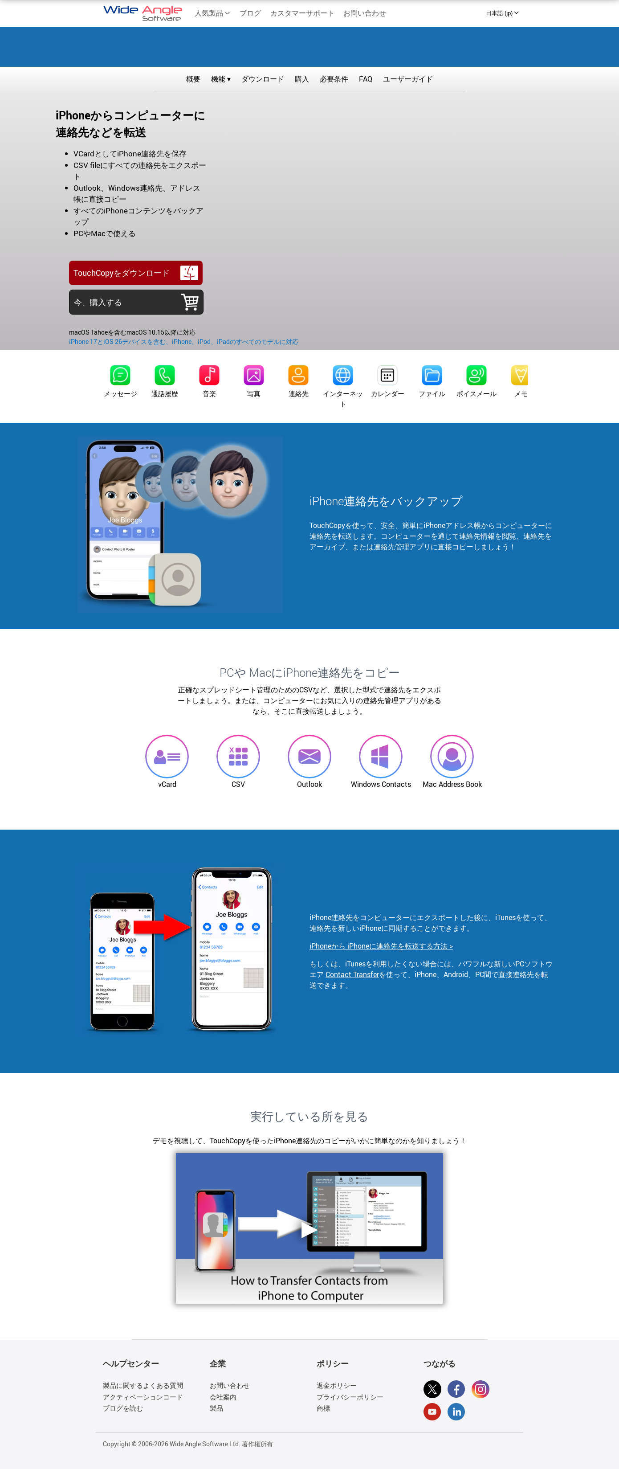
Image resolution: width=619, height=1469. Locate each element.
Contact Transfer (352, 974)
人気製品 (212, 13)
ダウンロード (262, 79)
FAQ (365, 79)
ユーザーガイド (408, 79)
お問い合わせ (364, 13)
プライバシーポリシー (350, 1396)
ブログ (250, 13)
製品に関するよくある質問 (143, 1385)
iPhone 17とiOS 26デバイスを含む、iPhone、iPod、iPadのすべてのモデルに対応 (183, 341)
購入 (302, 79)
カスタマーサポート (302, 13)
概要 (193, 79)
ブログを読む (123, 1408)
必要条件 (334, 79)
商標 (323, 1408)
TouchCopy (309, 45)
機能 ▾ (221, 79)
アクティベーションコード (143, 1396)
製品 (216, 1408)
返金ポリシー (337, 1385)
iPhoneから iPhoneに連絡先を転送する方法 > (381, 946)
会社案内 (223, 1396)
